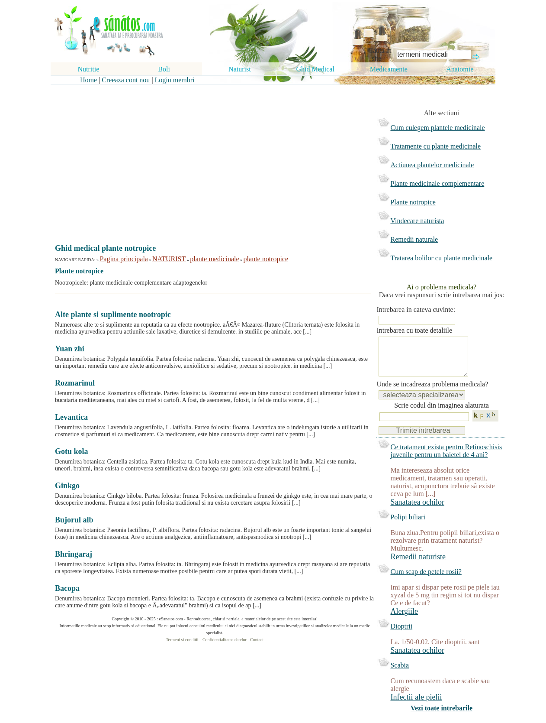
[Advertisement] (208, 156)
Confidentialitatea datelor (224, 639)
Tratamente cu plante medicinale (435, 146)
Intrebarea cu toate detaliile (414, 330)
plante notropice (266, 259)
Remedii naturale (414, 239)
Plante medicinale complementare (437, 183)
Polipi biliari (407, 525)
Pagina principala (124, 259)
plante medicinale (214, 259)
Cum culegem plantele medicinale (437, 127)
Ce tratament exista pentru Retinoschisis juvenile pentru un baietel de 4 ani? (446, 459)
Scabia (399, 674)
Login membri (175, 80)
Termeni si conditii (182, 639)
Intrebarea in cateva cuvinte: (415, 309)
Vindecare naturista (417, 220)
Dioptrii (401, 635)
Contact (256, 639)
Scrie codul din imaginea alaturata (441, 414)
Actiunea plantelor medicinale (432, 165)
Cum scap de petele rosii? (425, 580)
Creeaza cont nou (126, 80)
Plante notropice (412, 202)
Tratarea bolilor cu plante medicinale (441, 258)
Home (88, 80)
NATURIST (169, 259)
